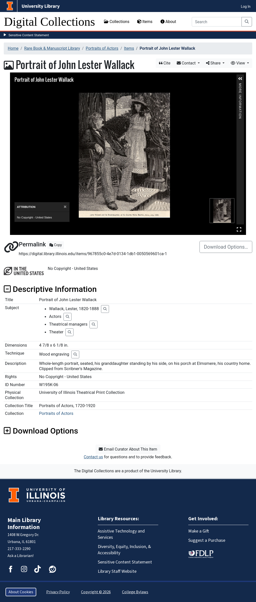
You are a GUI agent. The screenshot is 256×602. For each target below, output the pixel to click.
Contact (187, 63)
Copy (56, 245)
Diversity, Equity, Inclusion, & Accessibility (124, 550)
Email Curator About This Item (128, 449)
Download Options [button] (41, 431)
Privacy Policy (58, 592)
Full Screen (239, 229)
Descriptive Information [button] (50, 289)
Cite (164, 63)
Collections (117, 21)
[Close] (65, 206)
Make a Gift (198, 531)
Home (13, 48)
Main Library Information (24, 524)
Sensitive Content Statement (28, 35)
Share (214, 63)
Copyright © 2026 (96, 592)
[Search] (217, 21)
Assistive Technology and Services (121, 534)
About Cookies (20, 592)
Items (144, 21)
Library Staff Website (117, 571)
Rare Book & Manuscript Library (52, 48)
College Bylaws (135, 592)
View (238, 63)
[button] (240, 78)
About (168, 21)
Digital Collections (49, 21)
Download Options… (226, 247)
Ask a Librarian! (21, 556)
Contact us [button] (93, 457)
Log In (245, 6)
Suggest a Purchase (206, 540)
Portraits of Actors (102, 48)
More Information (240, 85)
